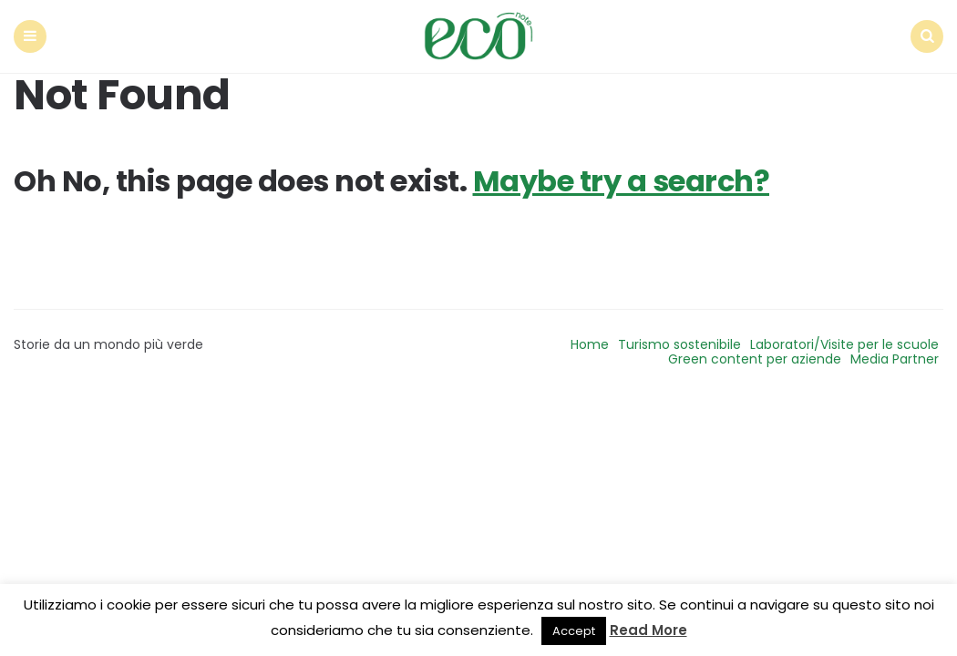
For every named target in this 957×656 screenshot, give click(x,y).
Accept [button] (573, 631)
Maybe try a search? (621, 180)
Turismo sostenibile (679, 344)
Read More (648, 630)
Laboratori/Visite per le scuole (844, 344)
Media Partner (894, 359)
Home (590, 344)
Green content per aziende (754, 359)
